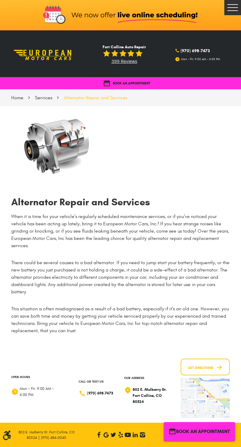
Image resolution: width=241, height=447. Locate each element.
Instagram (142, 435)
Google (106, 435)
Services (43, 98)
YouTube (127, 435)
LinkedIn (135, 435)
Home (17, 98)
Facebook (98, 435)
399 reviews (124, 61)
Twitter (113, 435)
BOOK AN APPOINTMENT (126, 83)
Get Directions (205, 367)
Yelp (120, 435)
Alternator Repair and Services (95, 98)
